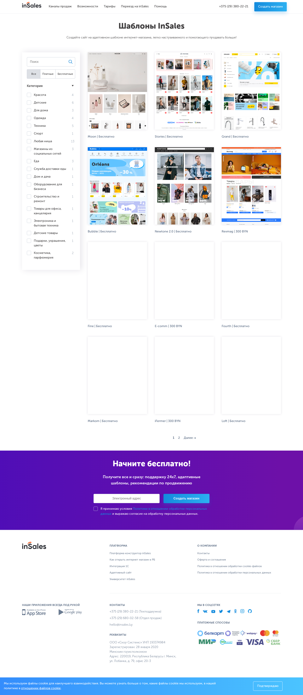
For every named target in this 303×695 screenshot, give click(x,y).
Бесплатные (65, 74)
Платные (48, 74)
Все (33, 74)
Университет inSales (122, 579)
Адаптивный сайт (121, 572)
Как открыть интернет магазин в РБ (132, 559)
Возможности (87, 6)
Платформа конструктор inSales (130, 553)
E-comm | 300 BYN (168, 326)
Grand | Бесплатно (235, 136)
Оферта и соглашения (211, 559)
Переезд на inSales (135, 6)
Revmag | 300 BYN (235, 231)
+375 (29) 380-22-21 (233, 6)
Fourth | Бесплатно (235, 326)
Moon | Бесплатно (101, 136)
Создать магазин (270, 6)
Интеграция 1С (119, 566)
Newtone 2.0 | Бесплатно (173, 231)
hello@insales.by (121, 624)
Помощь (160, 6)
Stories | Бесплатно (169, 136)
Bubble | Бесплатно (102, 231)
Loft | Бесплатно (233, 421)
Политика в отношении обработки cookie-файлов (229, 566)
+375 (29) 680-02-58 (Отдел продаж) (136, 618)
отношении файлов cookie (41, 688)
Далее (190, 438)
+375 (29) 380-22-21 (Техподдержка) (135, 611)
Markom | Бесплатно (103, 421)
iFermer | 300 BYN (167, 421)
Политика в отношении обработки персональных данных (234, 572)
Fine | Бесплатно (100, 326)
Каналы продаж (60, 6)
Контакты (203, 553)
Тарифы (109, 6)
